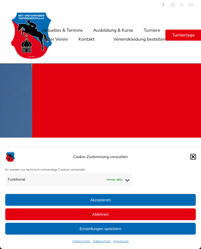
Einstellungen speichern (100, 228)
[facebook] (163, 5)
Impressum (121, 241)
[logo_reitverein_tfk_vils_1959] (31, 14)
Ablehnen (100, 214)
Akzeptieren (100, 200)
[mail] (191, 5)
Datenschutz (81, 241)
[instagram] (173, 5)
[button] (193, 156)
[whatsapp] (182, 5)
